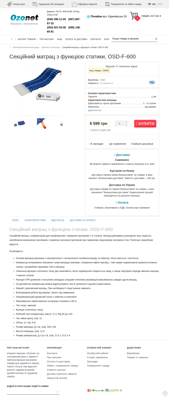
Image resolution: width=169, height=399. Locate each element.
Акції (59, 39)
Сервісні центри (56, 369)
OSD (102, 80)
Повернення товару (98, 365)
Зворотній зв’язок (57, 378)
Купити (145, 123)
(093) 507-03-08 (56, 27)
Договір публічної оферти (62, 374)
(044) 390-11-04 (56, 19)
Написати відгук (128, 66)
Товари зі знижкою (137, 357)
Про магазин (47, 39)
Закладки (92, 361)
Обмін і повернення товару (62, 365)
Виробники (133, 353)
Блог (107, 39)
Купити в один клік (100, 130)
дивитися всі (94, 110)
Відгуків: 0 (110, 66)
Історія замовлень (97, 357)
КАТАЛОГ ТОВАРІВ (26, 39)
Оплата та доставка (76, 39)
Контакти (96, 39)
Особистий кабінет (98, 353)
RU (160, 4)
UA (153, 4)
